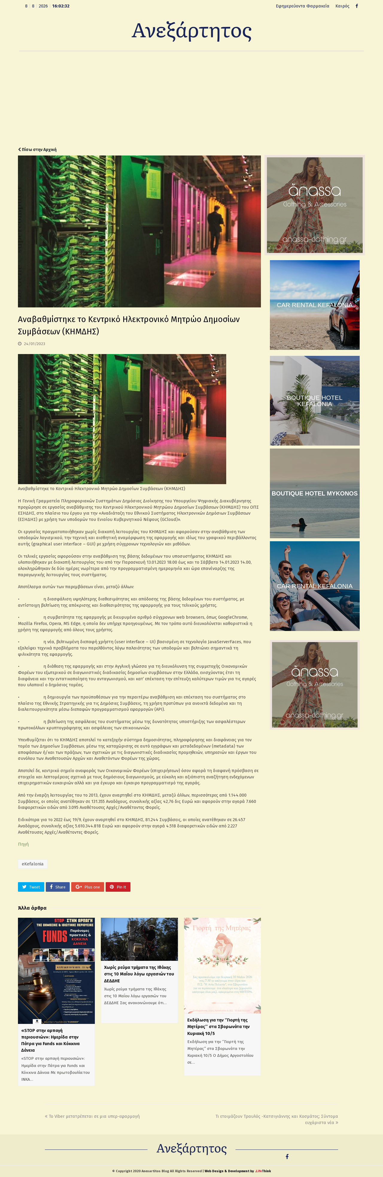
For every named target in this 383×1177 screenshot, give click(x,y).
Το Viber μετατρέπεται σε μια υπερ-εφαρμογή (92, 1116)
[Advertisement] (191, 99)
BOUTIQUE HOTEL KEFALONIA (315, 400)
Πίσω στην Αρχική (37, 149)
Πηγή (23, 844)
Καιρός (342, 6)
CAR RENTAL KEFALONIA (314, 304)
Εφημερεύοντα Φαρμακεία (302, 6)
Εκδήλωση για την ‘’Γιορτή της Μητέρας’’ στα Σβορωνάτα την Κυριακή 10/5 (218, 1026)
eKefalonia (33, 864)
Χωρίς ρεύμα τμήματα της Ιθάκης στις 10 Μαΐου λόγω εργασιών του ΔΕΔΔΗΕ (139, 974)
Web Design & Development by (238, 1171)
